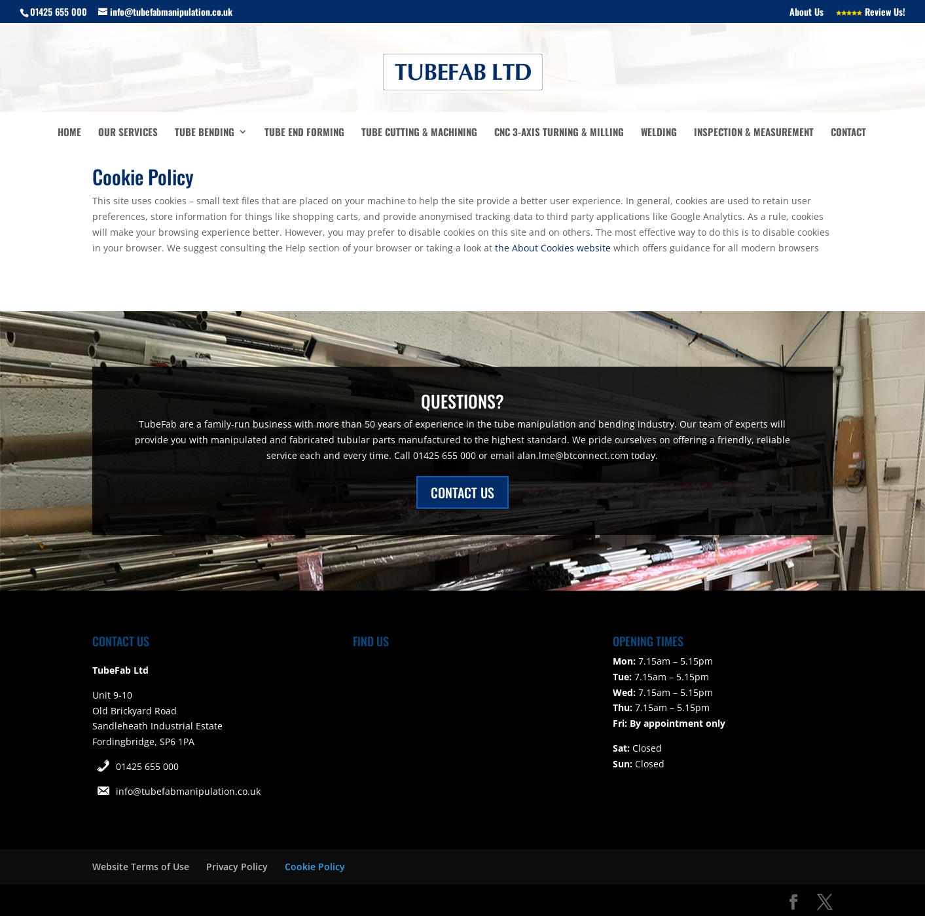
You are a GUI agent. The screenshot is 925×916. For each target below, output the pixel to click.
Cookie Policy (315, 866)
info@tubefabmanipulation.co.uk (188, 791)
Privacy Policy (237, 866)
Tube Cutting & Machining (419, 133)
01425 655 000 (147, 766)
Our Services (128, 133)
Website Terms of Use (140, 866)
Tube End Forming (304, 133)
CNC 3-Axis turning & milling (559, 133)
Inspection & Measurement (754, 133)
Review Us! (870, 12)
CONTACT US (462, 492)
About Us (806, 12)
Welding (659, 133)
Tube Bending (204, 133)
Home (69, 133)
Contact (848, 133)
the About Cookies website (553, 248)
